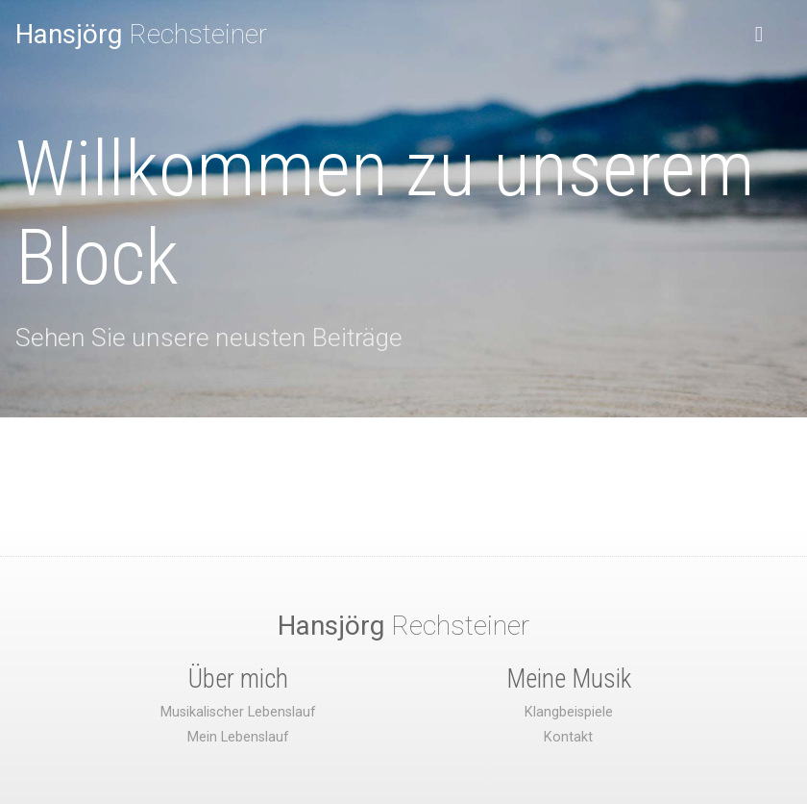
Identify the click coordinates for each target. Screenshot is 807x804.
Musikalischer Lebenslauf (238, 712)
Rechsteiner (141, 34)
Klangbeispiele (569, 712)
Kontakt (568, 737)
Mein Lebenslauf (238, 737)
